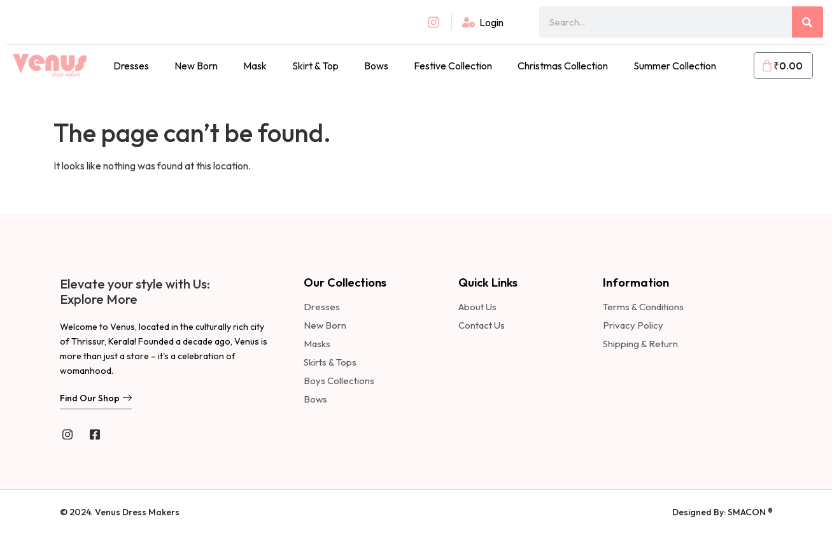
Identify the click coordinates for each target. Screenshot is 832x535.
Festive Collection (453, 65)
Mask (255, 65)
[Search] (807, 22)
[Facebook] (95, 433)
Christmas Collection (563, 65)
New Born (196, 65)
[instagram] (68, 433)
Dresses (131, 65)
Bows (376, 65)
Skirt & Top (315, 65)
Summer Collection (674, 65)
